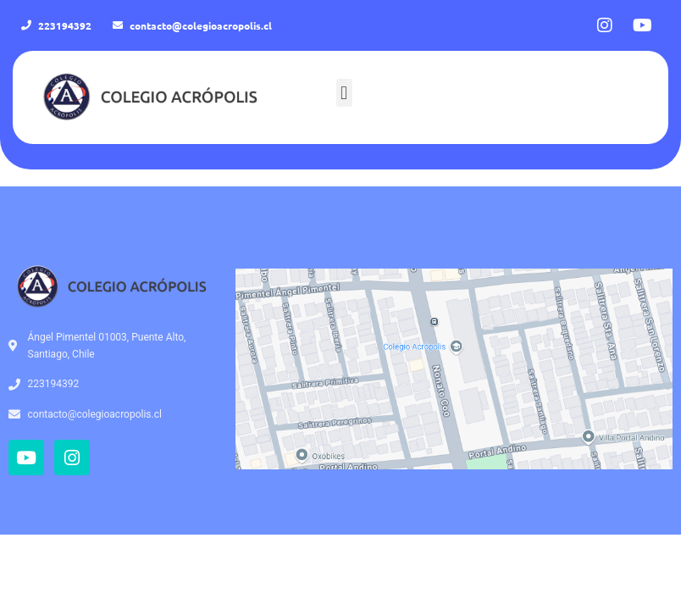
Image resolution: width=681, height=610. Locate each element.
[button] (344, 93)
